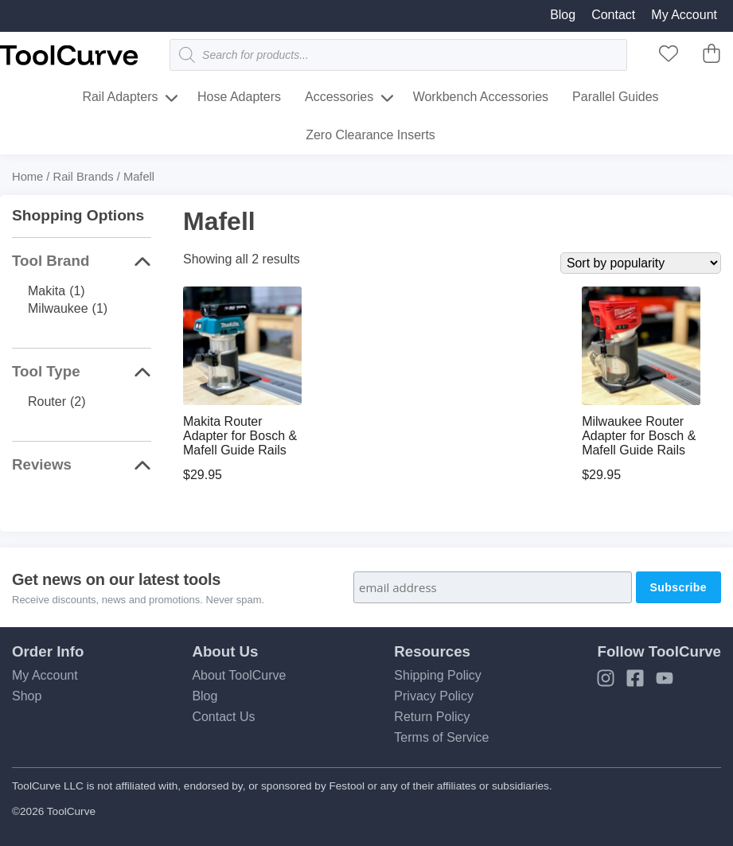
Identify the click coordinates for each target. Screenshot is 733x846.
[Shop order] (640, 263)
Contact (613, 14)
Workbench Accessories (480, 96)
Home (27, 176)
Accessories (339, 96)
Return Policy (432, 716)
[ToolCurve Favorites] (668, 58)
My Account (684, 14)
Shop (26, 696)
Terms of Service (441, 737)
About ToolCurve (239, 675)
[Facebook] (635, 683)
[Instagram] (605, 683)
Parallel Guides (615, 96)
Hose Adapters (239, 96)
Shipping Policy (437, 675)
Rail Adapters (120, 96)
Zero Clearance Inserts (370, 135)
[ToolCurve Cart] (711, 58)
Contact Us (223, 716)
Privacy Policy (434, 696)
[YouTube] (664, 683)
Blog (562, 14)
